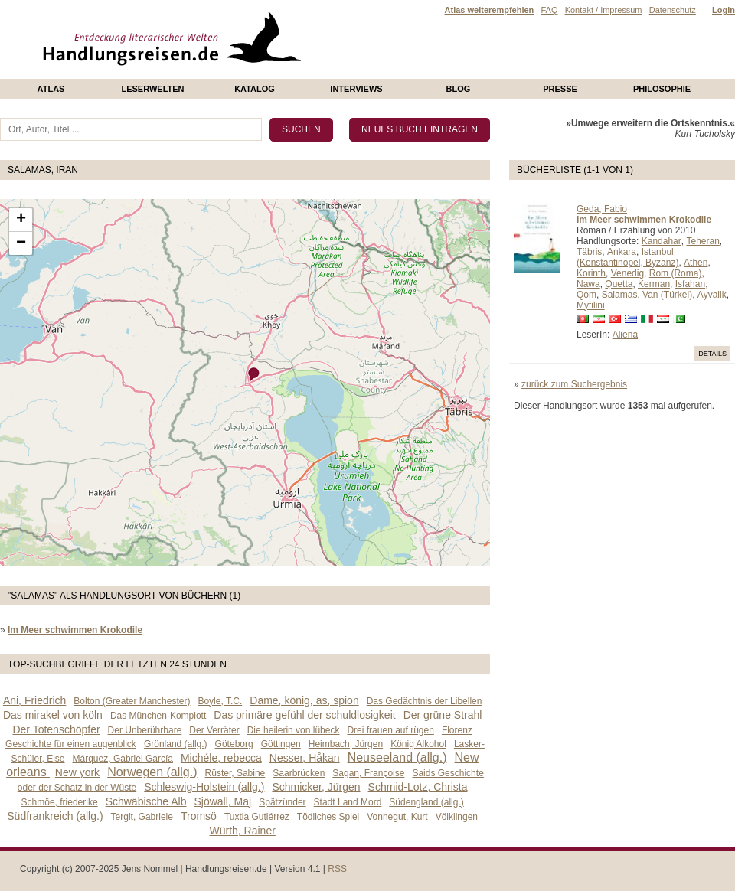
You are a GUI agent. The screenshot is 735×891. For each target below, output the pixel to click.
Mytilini (591, 305)
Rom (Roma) (675, 273)
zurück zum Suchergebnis (574, 384)
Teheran (702, 241)
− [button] (21, 243)
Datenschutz (672, 10)
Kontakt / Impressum (603, 10)
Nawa (588, 284)
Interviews (356, 88)
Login (723, 10)
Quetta (618, 284)
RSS (337, 868)
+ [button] (21, 219)
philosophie (662, 88)
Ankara (621, 251)
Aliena (625, 334)
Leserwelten (152, 88)
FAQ (549, 10)
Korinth (591, 273)
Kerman (654, 284)
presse (560, 88)
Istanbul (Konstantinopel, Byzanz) (627, 257)
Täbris (589, 251)
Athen (695, 262)
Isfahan (690, 284)
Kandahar (661, 241)
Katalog (254, 88)
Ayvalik (712, 294)
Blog (458, 88)
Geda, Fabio (602, 209)
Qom (586, 294)
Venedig (627, 273)
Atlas (51, 88)
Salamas (620, 294)
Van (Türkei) (667, 294)
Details (712, 353)
